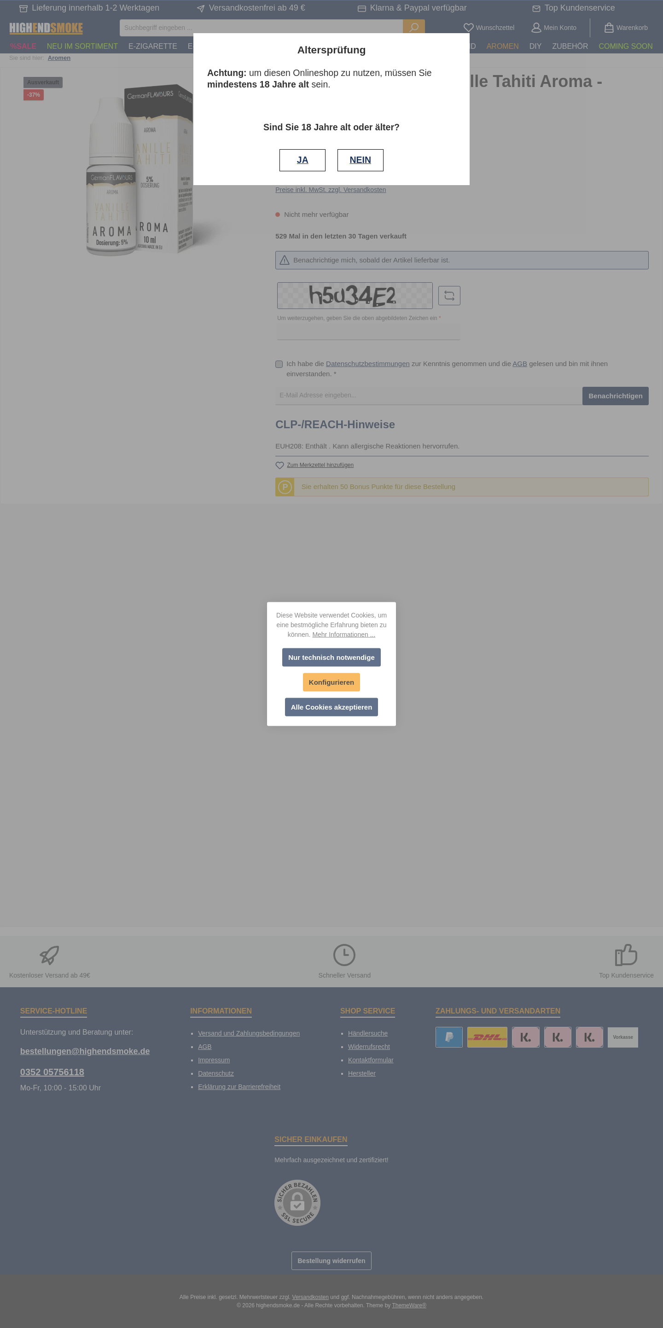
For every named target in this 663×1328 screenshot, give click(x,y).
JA (302, 160)
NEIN (360, 160)
